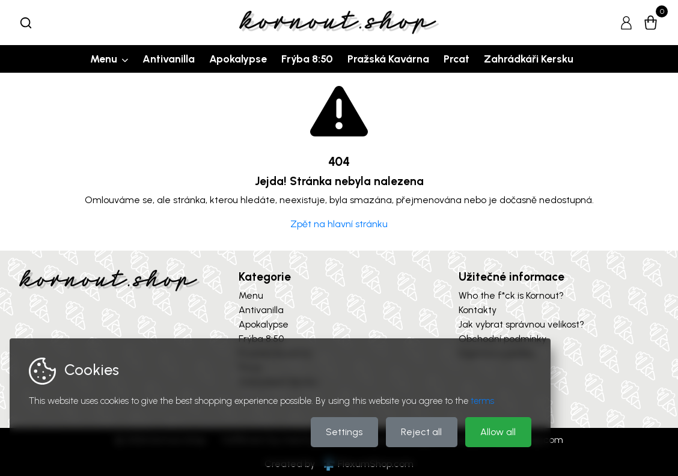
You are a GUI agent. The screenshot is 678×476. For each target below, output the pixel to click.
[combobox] (25, 22)
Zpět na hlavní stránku (339, 224)
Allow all (498, 432)
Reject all (421, 432)
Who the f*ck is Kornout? (511, 295)
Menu (103, 58)
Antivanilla (168, 58)
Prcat (456, 58)
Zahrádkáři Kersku (528, 58)
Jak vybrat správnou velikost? (521, 324)
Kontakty (477, 310)
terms (482, 400)
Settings (344, 432)
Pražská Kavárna (388, 58)
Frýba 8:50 (307, 58)
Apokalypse (238, 58)
